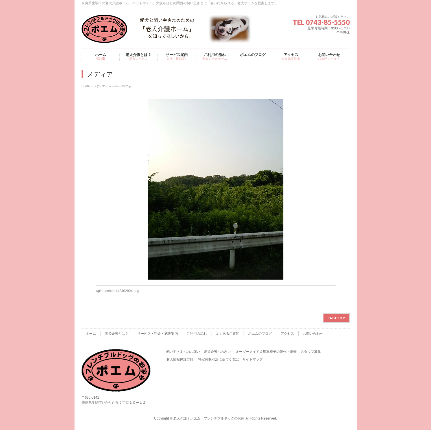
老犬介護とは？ (116, 334)
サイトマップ (252, 359)
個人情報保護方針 (179, 359)
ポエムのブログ (260, 334)
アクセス (287, 334)
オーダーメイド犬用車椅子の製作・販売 (266, 352)
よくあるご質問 (227, 334)
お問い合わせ (313, 334)
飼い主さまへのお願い (183, 352)
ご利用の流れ (197, 334)
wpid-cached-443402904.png (117, 291)
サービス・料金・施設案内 (157, 334)
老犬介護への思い (217, 352)
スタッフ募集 (311, 352)
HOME (86, 86)
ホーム (91, 334)
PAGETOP (336, 318)
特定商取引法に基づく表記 (218, 359)
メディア (99, 86)
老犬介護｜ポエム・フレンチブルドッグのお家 (208, 418)
